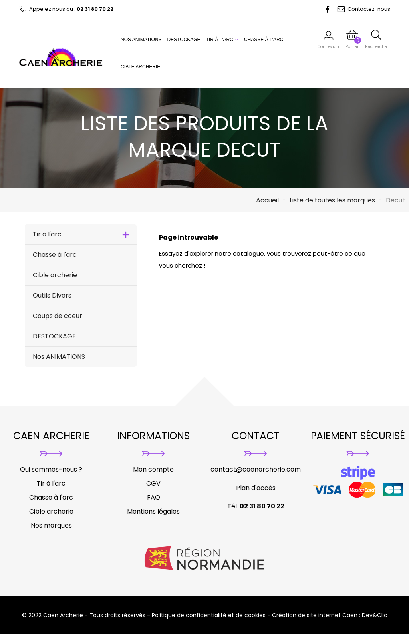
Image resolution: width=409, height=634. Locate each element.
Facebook (325, 9)
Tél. (255, 506)
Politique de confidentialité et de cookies (209, 615)
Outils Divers (52, 295)
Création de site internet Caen (314, 615)
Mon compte (153, 469)
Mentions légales (153, 511)
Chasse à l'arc (263, 39)
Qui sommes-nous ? (51, 469)
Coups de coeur (57, 315)
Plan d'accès (256, 487)
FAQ (153, 497)
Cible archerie (140, 67)
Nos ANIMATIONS (141, 39)
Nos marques (51, 525)
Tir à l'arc (222, 39)
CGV (153, 483)
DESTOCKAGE (183, 39)
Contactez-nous (363, 9)
